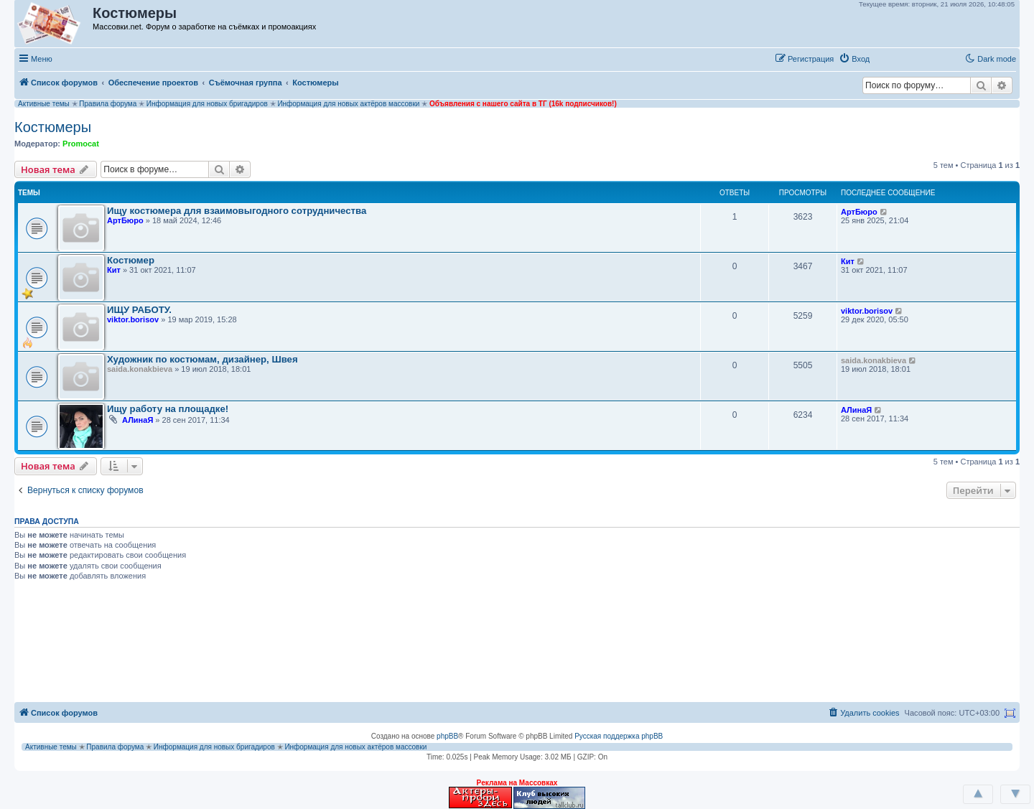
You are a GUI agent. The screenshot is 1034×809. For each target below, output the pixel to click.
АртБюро (125, 220)
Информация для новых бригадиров (207, 104)
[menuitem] (854, 58)
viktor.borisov (133, 319)
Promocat (80, 143)
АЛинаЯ (137, 420)
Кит (114, 270)
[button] (889, 58)
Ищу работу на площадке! (167, 408)
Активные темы (44, 104)
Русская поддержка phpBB (618, 736)
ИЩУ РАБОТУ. (139, 309)
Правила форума (107, 104)
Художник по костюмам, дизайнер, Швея (202, 359)
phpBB (447, 736)
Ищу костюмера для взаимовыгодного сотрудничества (236, 210)
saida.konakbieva (139, 369)
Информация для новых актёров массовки (348, 104)
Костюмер (130, 260)
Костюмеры (52, 127)
